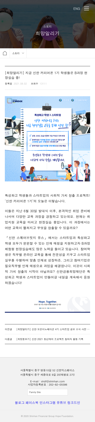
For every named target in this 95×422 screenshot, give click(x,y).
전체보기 (48, 392)
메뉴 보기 (86, 8)
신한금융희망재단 (21, 8)
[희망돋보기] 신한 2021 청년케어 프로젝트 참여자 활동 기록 (49, 339)
